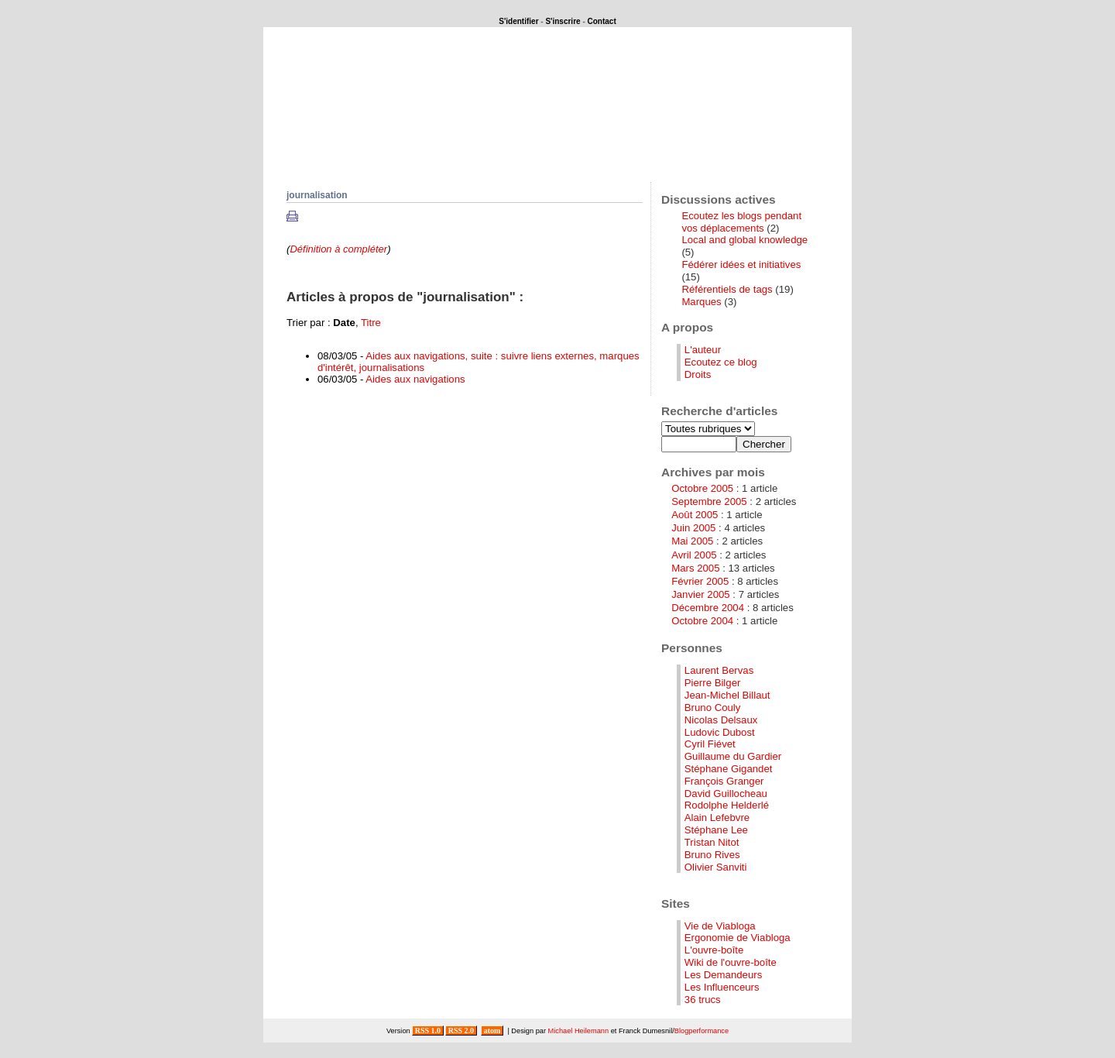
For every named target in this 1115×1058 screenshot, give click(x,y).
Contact (602, 21)
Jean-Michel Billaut (727, 695)
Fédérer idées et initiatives (741, 264)
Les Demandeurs (723, 975)
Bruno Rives (712, 854)
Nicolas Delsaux (721, 720)
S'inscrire (562, 21)
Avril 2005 (693, 555)
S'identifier (518, 21)
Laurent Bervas (718, 670)
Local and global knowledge (744, 240)
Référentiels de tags (726, 289)
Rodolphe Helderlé (726, 805)
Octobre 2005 (702, 488)
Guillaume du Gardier (732, 756)
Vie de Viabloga (720, 926)
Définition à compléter (338, 249)
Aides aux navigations (415, 379)
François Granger (724, 781)
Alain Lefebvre (717, 817)
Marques (701, 301)
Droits (697, 374)
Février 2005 (700, 581)
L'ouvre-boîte (714, 950)
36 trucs (702, 999)
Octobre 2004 (702, 621)
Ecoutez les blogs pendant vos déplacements (741, 222)
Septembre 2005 (709, 501)
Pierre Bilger (712, 683)
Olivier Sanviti (715, 867)
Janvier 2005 (700, 594)
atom (492, 1030)
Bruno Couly (712, 707)
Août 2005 (694, 514)
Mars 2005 (695, 568)
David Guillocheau (725, 793)
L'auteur (702, 350)
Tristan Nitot (711, 842)
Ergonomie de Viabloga (737, 937)
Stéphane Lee (716, 830)
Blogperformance (701, 1031)
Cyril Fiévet (710, 744)
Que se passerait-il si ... (389, 142)
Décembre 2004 (707, 607)
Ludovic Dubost (719, 732)
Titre (371, 322)
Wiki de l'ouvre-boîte (730, 962)
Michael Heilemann (578, 1031)
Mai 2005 (692, 541)
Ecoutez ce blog (720, 362)
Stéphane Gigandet (728, 769)
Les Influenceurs (722, 987)
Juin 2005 (693, 528)
